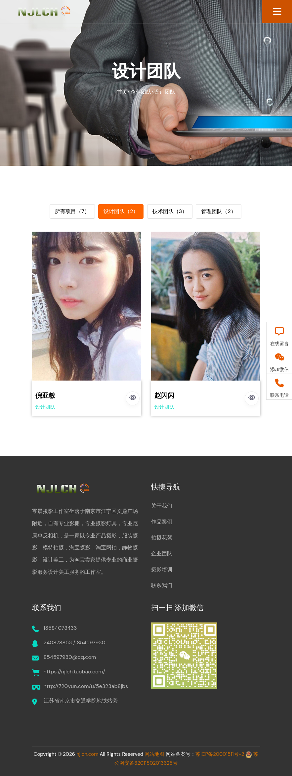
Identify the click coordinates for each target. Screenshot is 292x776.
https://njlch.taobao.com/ (74, 671)
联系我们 (161, 585)
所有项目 (72, 211)
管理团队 (218, 211)
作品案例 (161, 521)
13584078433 (60, 627)
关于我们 (161, 505)
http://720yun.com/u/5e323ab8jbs (86, 686)
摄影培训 (161, 569)
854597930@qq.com (70, 657)
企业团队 (140, 91)
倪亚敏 (45, 395)
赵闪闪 (164, 395)
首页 (122, 91)
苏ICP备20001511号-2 (219, 754)
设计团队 (164, 91)
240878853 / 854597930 (74, 642)
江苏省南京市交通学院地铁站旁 (81, 700)
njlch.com (87, 754)
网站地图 (154, 754)
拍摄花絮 (161, 537)
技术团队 (170, 211)
